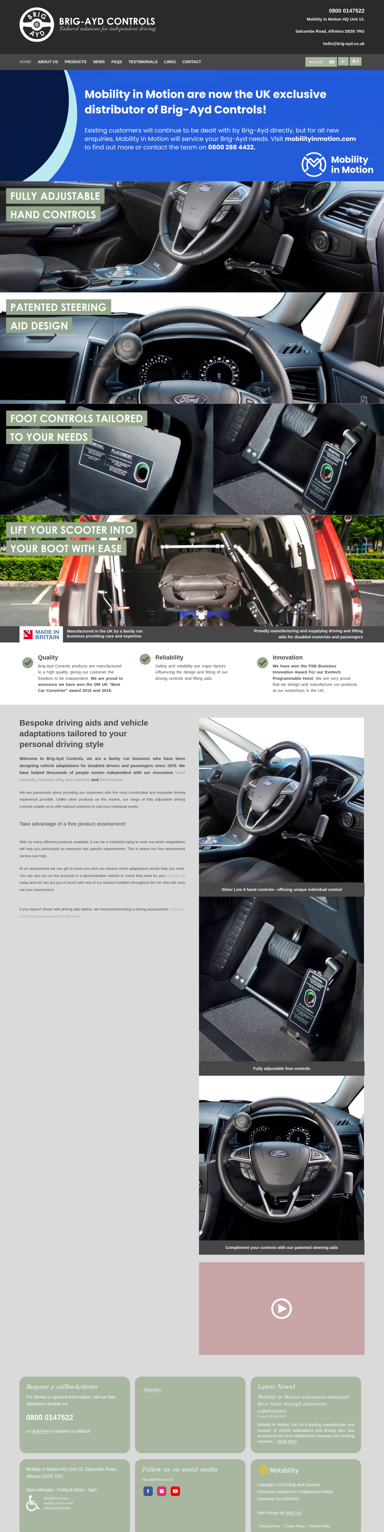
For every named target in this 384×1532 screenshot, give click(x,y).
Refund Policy (320, 1526)
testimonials (143, 62)
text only (316, 62)
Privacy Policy (269, 1526)
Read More (153, 1390)
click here (40, 1431)
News (99, 62)
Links (170, 62)
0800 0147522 (347, 11)
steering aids (50, 780)
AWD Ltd (294, 1513)
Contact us (176, 876)
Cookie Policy (294, 1526)
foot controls (77, 780)
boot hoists (111, 780)
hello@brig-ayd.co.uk (344, 43)
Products (75, 62)
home (25, 62)
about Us (48, 62)
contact (192, 62)
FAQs (116, 62)
